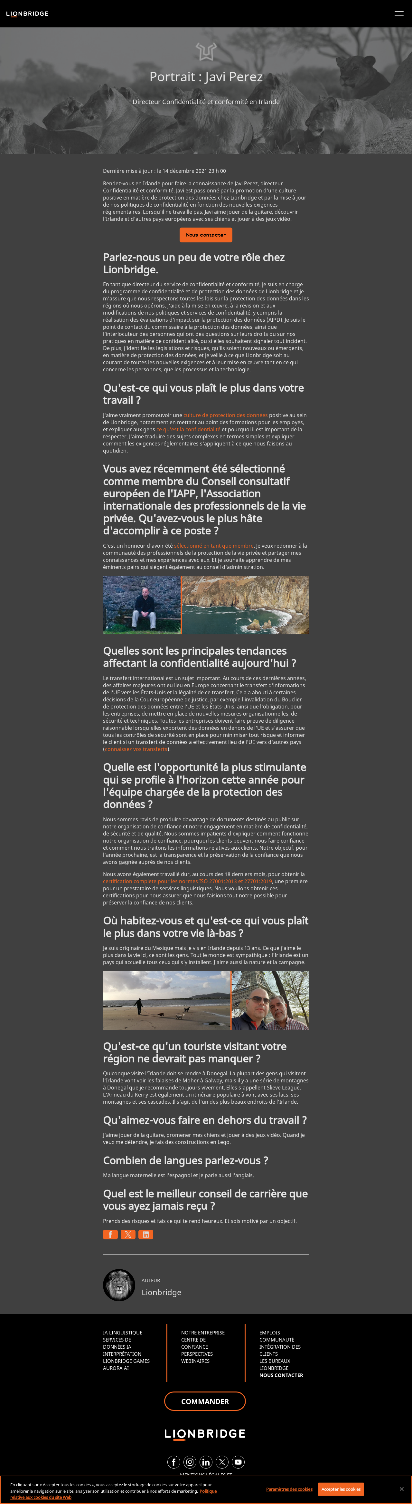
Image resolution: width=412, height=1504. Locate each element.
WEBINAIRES (195, 1361)
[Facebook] (173, 1462)
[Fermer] (402, 1489)
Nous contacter (206, 235)
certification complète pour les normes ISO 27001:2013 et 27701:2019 (187, 881)
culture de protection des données (225, 415)
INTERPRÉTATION (122, 1354)
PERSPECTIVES (197, 1354)
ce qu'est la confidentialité (188, 429)
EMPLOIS (269, 1332)
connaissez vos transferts (136, 749)
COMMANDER (205, 1401)
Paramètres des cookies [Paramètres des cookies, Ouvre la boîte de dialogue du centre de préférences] (289, 1489)
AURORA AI (116, 1368)
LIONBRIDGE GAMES (126, 1361)
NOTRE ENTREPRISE (203, 1332)
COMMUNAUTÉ (276, 1339)
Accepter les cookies (341, 1489)
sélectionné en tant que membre (214, 545)
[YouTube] (238, 1462)
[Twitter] (222, 1462)
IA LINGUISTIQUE (122, 1332)
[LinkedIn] (206, 1462)
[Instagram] (189, 1462)
